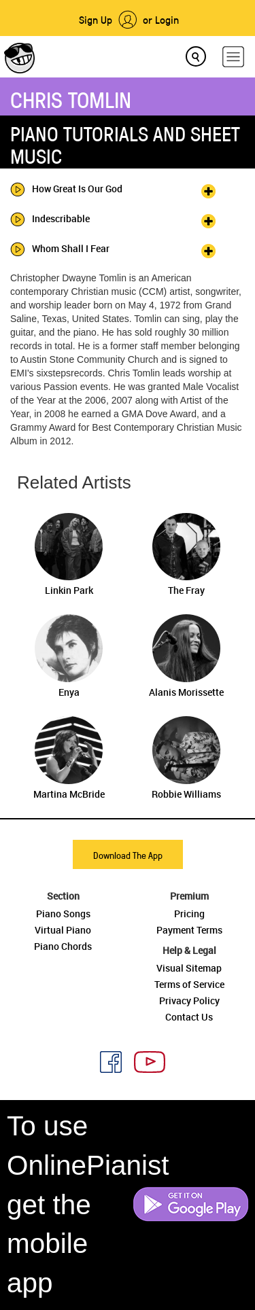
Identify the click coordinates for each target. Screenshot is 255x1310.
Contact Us (189, 1016)
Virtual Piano (63, 929)
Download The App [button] (128, 855)
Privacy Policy (189, 1000)
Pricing (189, 913)
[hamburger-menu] (233, 56)
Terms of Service (189, 984)
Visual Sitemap (189, 967)
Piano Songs (63, 913)
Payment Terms (189, 929)
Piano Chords (63, 946)
